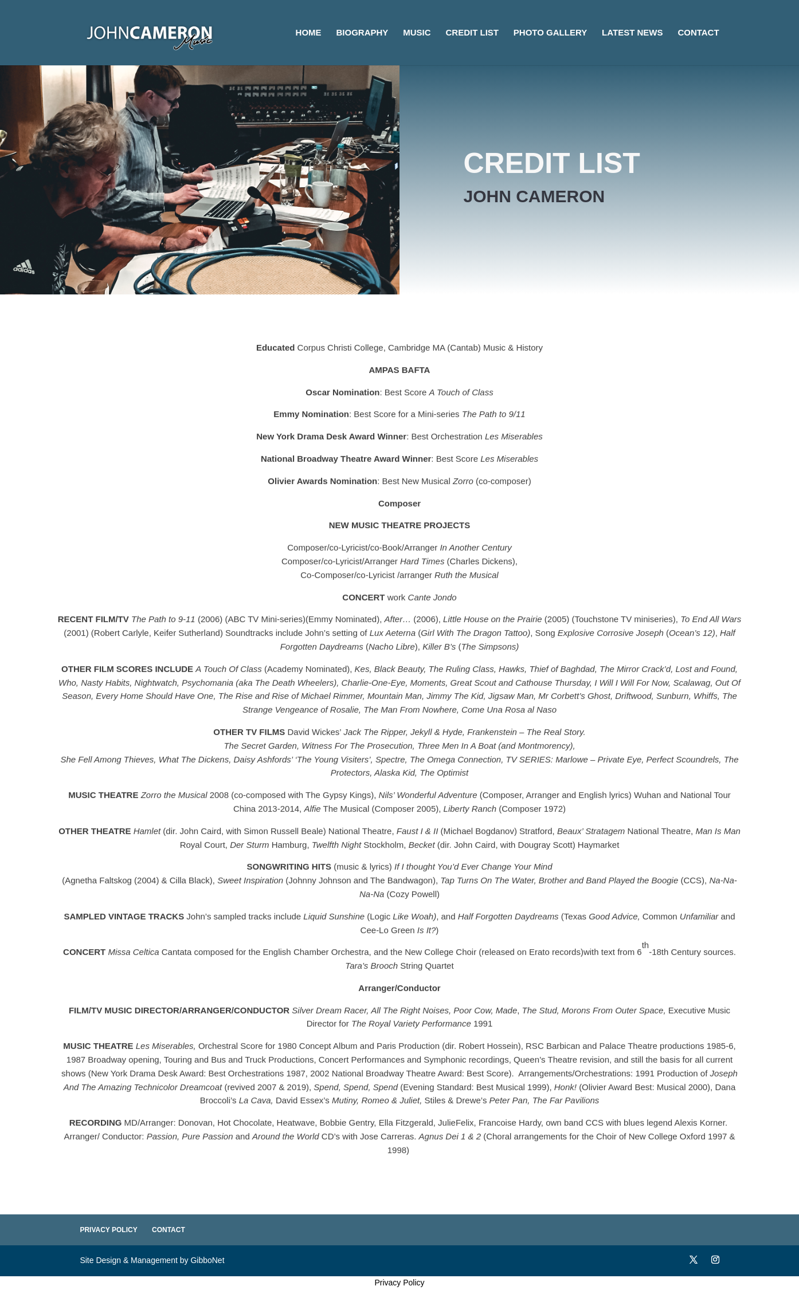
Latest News (632, 33)
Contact (698, 33)
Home (309, 33)
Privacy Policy (108, 1230)
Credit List (472, 33)
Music (416, 33)
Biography (362, 33)
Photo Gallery (550, 33)
